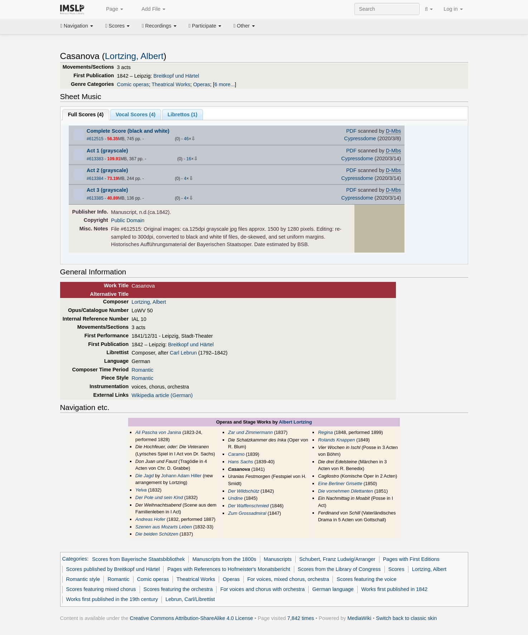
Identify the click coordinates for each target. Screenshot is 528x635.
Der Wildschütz (243, 491)
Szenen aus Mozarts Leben (163, 526)
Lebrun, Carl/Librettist (190, 599)
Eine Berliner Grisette (340, 483)
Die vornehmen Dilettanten (345, 491)
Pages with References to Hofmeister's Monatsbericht (228, 569)
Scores (117, 26)
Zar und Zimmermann (250, 432)
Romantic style (83, 579)
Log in (453, 9)
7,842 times (300, 618)
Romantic (142, 370)
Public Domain (127, 220)
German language (333, 589)
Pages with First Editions (411, 559)
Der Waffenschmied (248, 505)
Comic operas (133, 84)
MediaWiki (360, 618)
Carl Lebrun (183, 353)
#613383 (95, 158)
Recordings (159, 26)
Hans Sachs (240, 461)
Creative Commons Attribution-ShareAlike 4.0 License (191, 618)
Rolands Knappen (336, 440)
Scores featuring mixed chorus (101, 589)
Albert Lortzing (295, 422)
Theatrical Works (170, 84)
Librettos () (182, 114)
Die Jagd (144, 475)
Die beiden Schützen (156, 534)
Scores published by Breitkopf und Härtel (113, 569)
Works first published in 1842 (394, 589)
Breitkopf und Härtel (176, 76)
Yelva (141, 490)
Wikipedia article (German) (162, 395)
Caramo (236, 454)
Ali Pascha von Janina (158, 432)
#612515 (95, 138)
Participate (205, 26)
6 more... (224, 84)
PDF (351, 131)
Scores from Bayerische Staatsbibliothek (138, 559)
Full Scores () (86, 114)
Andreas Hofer (150, 519)
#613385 (95, 198)
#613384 (95, 178)
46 (186, 138)
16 (189, 158)
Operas (201, 84)
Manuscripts (278, 559)
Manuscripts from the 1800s (224, 559)
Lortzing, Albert (134, 56)
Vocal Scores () (135, 114)
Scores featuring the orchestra (178, 589)
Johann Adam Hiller (181, 475)
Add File (149, 9)
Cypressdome (360, 138)
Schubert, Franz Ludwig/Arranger (337, 559)
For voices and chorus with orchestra (262, 589)
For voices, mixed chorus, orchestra (288, 579)
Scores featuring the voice (367, 579)
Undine (235, 498)
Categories (74, 559)
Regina (325, 432)
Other (244, 26)
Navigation (76, 26)
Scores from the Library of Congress (339, 569)
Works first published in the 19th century (112, 599)
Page (110, 9)
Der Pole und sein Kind (159, 497)
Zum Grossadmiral (247, 513)
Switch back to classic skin (406, 618)
